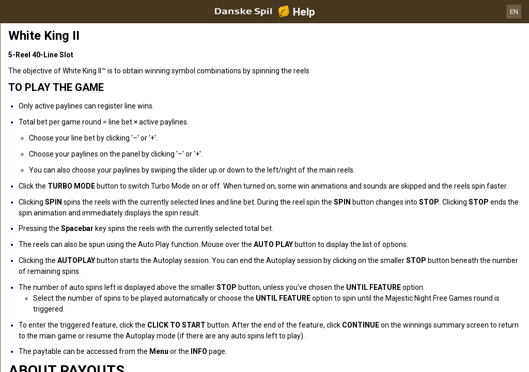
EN (514, 12)
